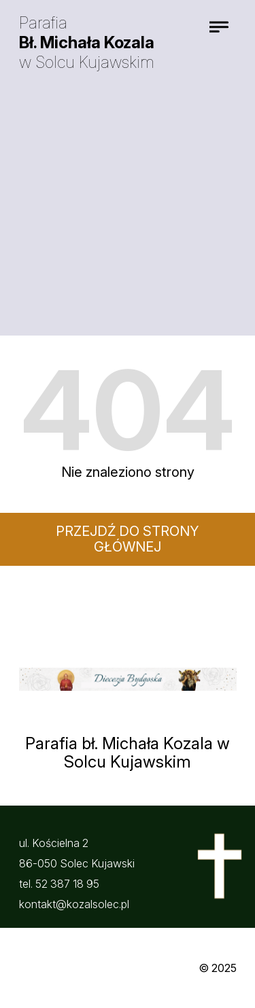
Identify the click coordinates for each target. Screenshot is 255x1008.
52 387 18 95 (67, 883)
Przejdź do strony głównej (127, 539)
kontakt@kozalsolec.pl (74, 904)
